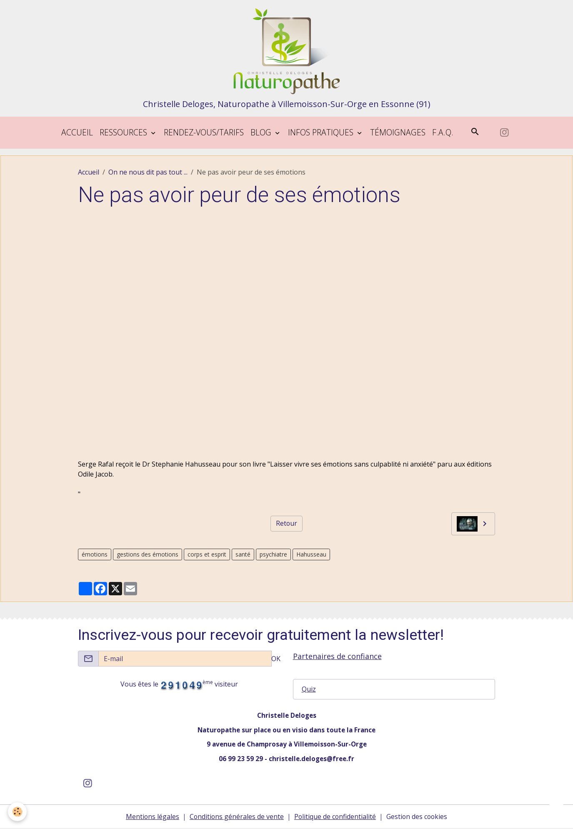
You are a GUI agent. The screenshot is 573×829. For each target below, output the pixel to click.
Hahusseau (311, 555)
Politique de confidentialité (335, 817)
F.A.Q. (442, 132)
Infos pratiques (321, 132)
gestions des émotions (147, 555)
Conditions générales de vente (235, 817)
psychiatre (273, 555)
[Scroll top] (556, 812)
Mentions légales (151, 817)
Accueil (77, 132)
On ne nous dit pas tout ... (148, 172)
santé (242, 555)
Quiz (309, 689)
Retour (286, 524)
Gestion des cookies (418, 817)
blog (261, 132)
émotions (95, 555)
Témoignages (397, 132)
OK (275, 658)
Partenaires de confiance (337, 656)
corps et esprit (207, 555)
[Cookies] (17, 811)
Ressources (124, 132)
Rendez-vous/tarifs (204, 132)
